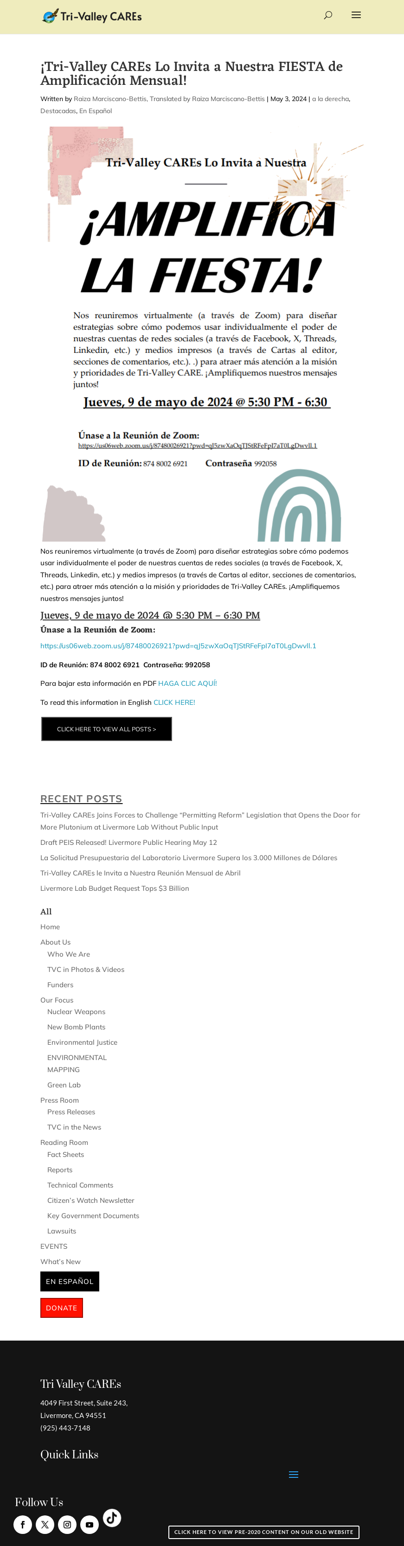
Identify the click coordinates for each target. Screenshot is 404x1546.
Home (50, 926)
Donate (61, 1307)
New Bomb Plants (76, 1026)
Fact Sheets (65, 1154)
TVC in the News (74, 1127)
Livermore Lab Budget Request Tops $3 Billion (114, 888)
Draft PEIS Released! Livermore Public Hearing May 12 (128, 842)
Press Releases (71, 1111)
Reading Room (64, 1142)
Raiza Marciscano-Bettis (110, 99)
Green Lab (64, 1084)
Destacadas (58, 111)
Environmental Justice (82, 1042)
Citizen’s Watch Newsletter (91, 1200)
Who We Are (68, 954)
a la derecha (330, 99)
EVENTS (53, 1246)
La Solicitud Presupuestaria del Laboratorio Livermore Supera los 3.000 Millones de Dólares (188, 857)
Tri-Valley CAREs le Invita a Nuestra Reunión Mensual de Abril (140, 873)
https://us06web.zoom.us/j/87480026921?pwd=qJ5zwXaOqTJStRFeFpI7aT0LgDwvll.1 (178, 645)
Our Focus (56, 1000)
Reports (59, 1169)
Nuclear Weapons (76, 1011)
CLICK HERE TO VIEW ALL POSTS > (106, 729)
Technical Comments (80, 1185)
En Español (95, 111)
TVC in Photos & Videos (85, 969)
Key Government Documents (93, 1215)
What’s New (60, 1261)
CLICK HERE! (175, 702)
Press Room (59, 1100)
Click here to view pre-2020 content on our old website (263, 1532)
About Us (55, 942)
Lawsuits (61, 1231)
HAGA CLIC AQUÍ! (187, 683)
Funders (60, 984)
